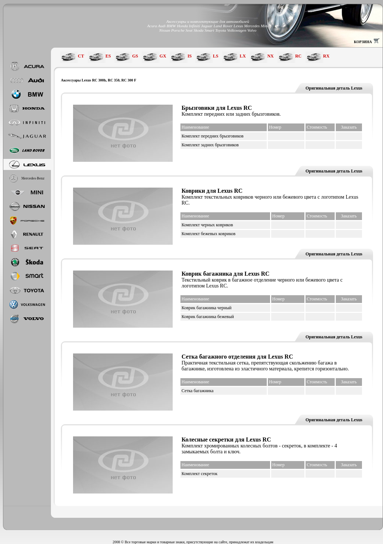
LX (243, 56)
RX (326, 56)
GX (162, 56)
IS (189, 56)
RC (298, 56)
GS (135, 56)
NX (270, 56)
